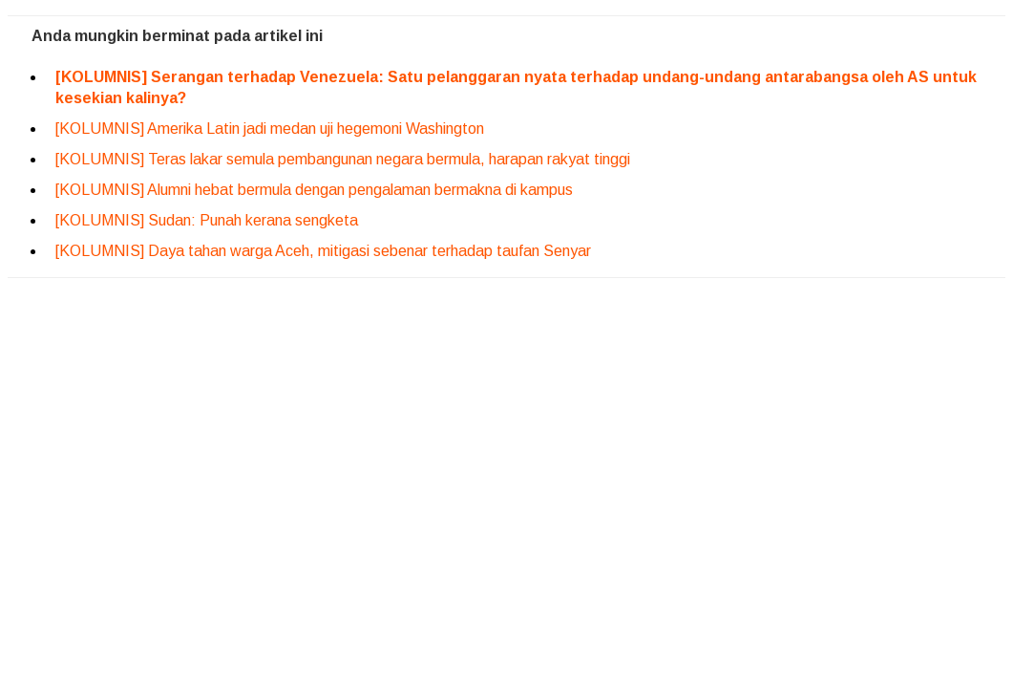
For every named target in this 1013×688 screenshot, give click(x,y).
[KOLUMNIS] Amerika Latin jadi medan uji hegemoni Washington (269, 128)
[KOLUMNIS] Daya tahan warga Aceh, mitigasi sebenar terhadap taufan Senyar (323, 251)
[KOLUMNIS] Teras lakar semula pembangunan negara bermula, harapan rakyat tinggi (342, 159)
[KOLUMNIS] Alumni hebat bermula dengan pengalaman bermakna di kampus (314, 190)
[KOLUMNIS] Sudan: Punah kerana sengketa (206, 220)
